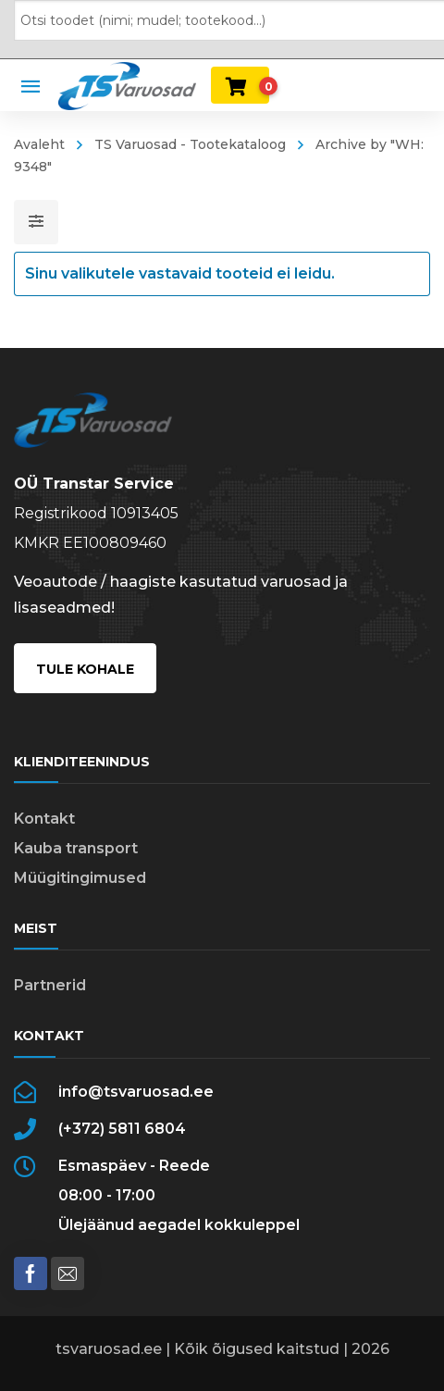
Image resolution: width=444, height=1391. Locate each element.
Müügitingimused (80, 878)
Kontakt (44, 818)
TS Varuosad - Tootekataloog (190, 144)
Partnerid (50, 985)
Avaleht (39, 144)
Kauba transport (76, 848)
